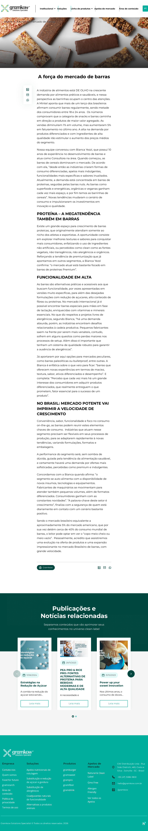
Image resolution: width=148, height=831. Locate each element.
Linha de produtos (80, 8)
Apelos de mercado (104, 8)
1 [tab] (73, 716)
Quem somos (9, 774)
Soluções (62, 8)
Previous (17, 673)
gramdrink (69, 790)
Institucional (46, 8)
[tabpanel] (36, 674)
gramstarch (8, 785)
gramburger (69, 769)
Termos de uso (10, 807)
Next (131, 673)
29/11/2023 (71, 662)
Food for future (10, 780)
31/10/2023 (111, 675)
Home (8, 21)
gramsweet (69, 774)
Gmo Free (93, 782)
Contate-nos (8, 769)
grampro (68, 780)
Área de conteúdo (128, 8)
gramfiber (68, 785)
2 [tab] (76, 716)
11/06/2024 (32, 675)
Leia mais (36, 703)
